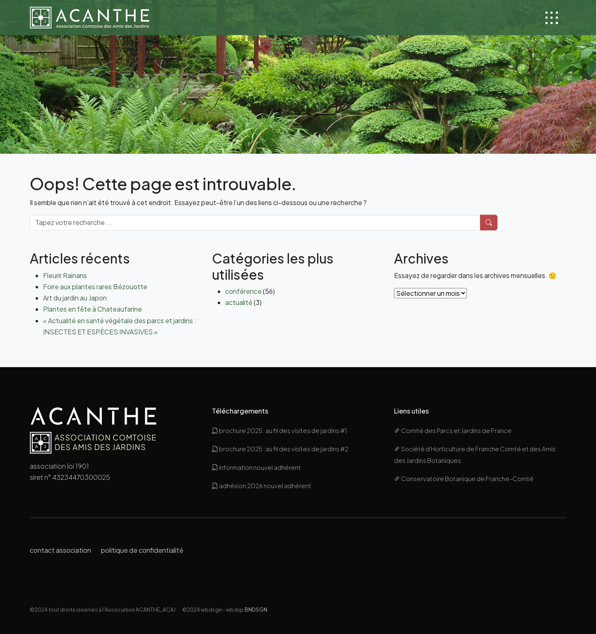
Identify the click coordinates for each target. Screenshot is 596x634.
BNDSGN (256, 609)
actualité (238, 302)
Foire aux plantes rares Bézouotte (95, 286)
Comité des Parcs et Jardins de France (453, 430)
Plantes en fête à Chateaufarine (92, 309)
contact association (60, 550)
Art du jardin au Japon (75, 297)
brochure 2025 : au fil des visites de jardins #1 (279, 430)
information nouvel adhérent (256, 467)
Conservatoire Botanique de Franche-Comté (464, 478)
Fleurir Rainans (65, 275)
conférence (243, 291)
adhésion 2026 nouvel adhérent (261, 485)
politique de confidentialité (142, 550)
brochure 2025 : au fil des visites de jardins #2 (280, 449)
